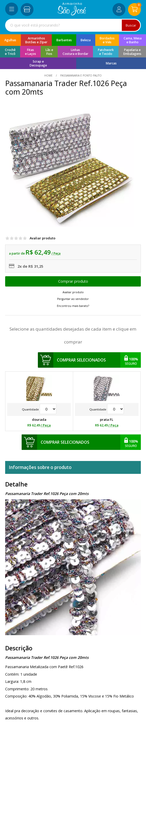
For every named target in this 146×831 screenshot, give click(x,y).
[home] (72, 14)
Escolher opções (73, 281)
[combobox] (73, 25)
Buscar (131, 25)
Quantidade (39, 409)
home (48, 75)
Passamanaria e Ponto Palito (80, 75)
